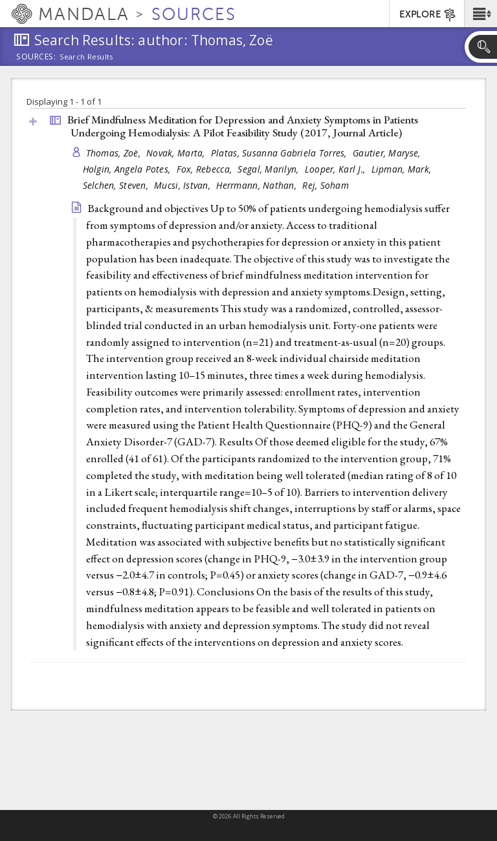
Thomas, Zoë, (115, 153)
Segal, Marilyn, (269, 169)
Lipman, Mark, (402, 169)
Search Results (86, 56)
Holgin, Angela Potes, (128, 169)
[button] (480, 13)
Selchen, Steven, (117, 185)
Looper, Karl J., (336, 169)
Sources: (36, 57)
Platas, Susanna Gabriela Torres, (280, 153)
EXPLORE (428, 14)
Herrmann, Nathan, (257, 185)
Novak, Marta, (177, 153)
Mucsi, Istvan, (183, 185)
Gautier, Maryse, (388, 153)
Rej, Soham (325, 185)
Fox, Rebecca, (206, 169)
